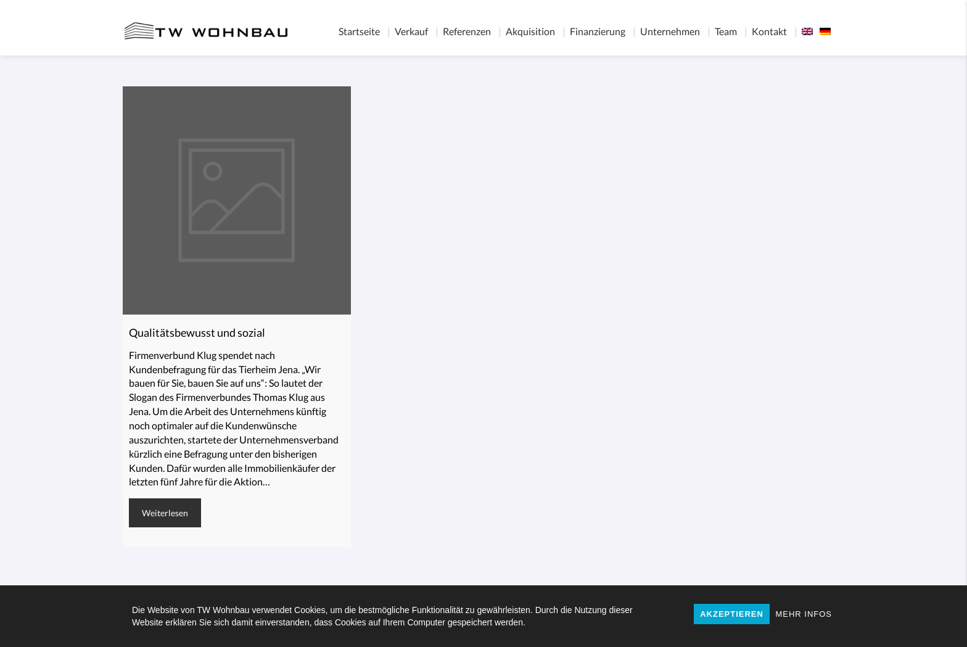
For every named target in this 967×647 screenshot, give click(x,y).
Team (726, 31)
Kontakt (769, 31)
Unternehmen (670, 31)
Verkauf (411, 31)
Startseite (359, 31)
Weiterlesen (165, 513)
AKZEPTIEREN (731, 614)
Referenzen (467, 31)
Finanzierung (597, 31)
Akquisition (530, 31)
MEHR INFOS (803, 614)
